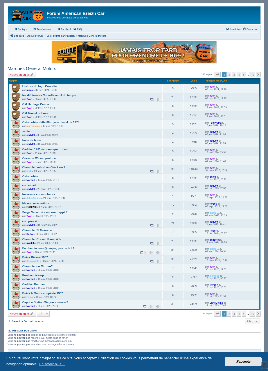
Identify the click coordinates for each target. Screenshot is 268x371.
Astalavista (32, 261)
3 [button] (234, 75)
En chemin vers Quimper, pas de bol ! (48, 248)
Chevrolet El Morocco (37, 230)
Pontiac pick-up (33, 275)
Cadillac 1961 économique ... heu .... (47, 149)
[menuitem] (77, 29)
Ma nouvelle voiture (35, 203)
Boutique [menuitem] (20, 29)
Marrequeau (33, 126)
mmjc (29, 90)
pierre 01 (214, 212)
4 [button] (239, 75)
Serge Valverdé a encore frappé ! (44, 212)
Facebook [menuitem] (64, 29)
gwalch (30, 243)
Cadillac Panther (33, 284)
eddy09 (30, 135)
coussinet (29, 185)
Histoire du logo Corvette (39, 86)
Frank (29, 297)
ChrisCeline (216, 302)
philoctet (214, 239)
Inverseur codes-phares (38, 194)
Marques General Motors (32, 68)
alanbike (214, 275)
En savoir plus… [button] (52, 364)
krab (28, 171)
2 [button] (229, 75)
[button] (217, 74)
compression (31, 221)
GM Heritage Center (35, 104)
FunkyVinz (215, 122)
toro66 (213, 203)
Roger (212, 230)
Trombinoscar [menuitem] (42, 29)
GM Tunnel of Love (35, 113)
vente (26, 131)
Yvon (212, 86)
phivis (212, 176)
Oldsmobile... (31, 176)
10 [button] (252, 75)
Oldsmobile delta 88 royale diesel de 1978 (50, 122)
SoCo (29, 234)
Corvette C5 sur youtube (39, 158)
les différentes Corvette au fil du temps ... (50, 95)
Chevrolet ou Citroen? (37, 266)
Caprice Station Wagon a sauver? (45, 302)
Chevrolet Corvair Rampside (41, 239)
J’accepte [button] (243, 361)
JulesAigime (33, 198)
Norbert (30, 180)
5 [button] (244, 75)
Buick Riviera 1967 (35, 257)
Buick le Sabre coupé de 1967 (42, 293)
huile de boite (31, 140)
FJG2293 (31, 207)
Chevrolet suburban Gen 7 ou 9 (43, 167)
